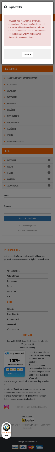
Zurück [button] (27, 54)
